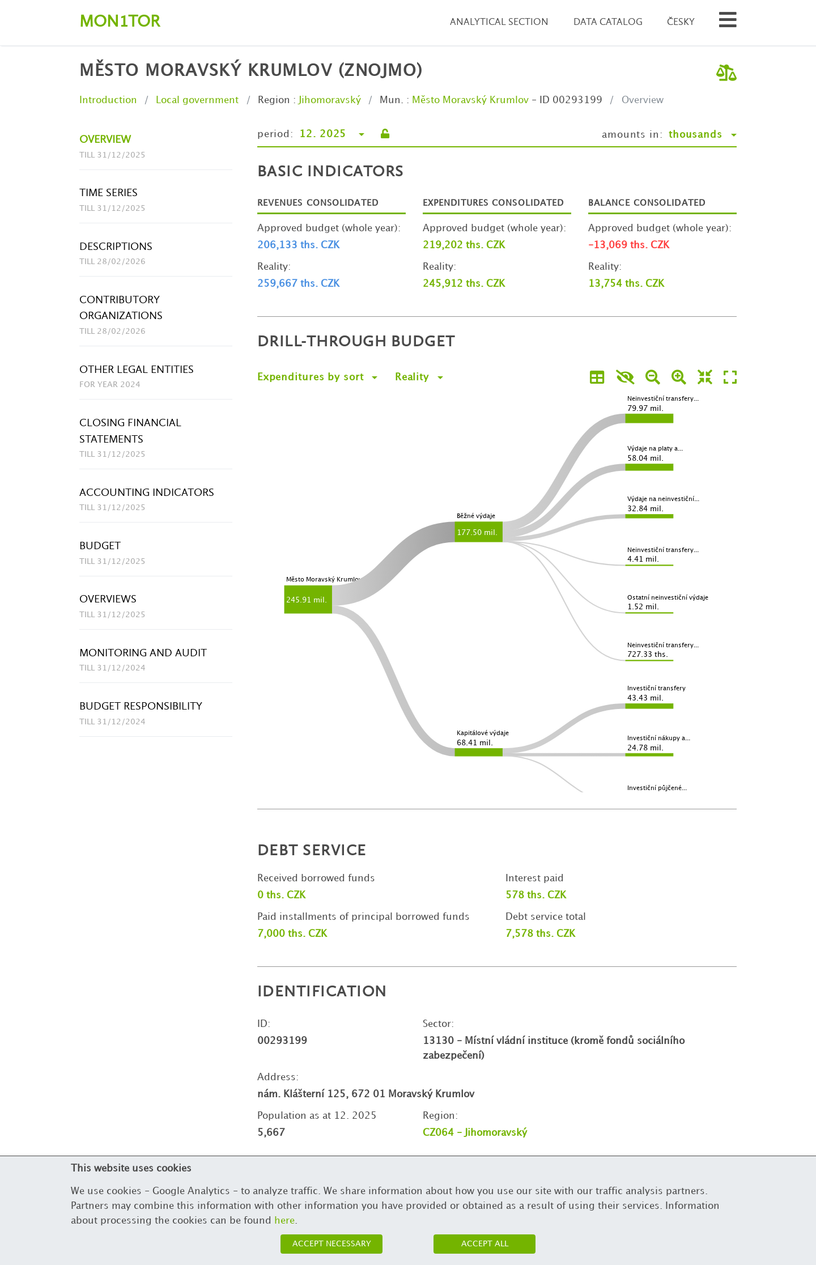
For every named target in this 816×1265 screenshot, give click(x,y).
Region (274, 100)
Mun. (391, 100)
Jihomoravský (330, 100)
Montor (119, 22)
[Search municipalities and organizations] (728, 23)
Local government (197, 100)
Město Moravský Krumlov (470, 100)
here (284, 1220)
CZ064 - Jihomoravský (475, 1132)
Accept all (484, 1243)
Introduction (108, 100)
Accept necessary (331, 1243)
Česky (681, 22)
